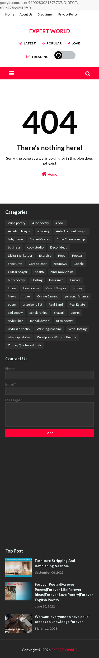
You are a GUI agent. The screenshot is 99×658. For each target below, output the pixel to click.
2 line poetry (16, 223)
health (39, 272)
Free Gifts (15, 264)
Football (77, 255)
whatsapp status (19, 337)
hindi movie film (61, 272)
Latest (27, 43)
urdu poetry (64, 321)
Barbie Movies (40, 239)
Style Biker (15, 321)
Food (61, 255)
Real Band (56, 304)
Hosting (37, 280)
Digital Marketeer (20, 255)
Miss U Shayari (55, 288)
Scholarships (38, 313)
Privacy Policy (68, 14)
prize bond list (32, 304)
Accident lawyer (19, 231)
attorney (43, 231)
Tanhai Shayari (40, 321)
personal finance (76, 296)
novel (27, 296)
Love (74, 43)
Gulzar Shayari (18, 272)
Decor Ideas (58, 247)
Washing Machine (49, 329)
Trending (37, 57)
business (14, 247)
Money (78, 288)
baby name (15, 239)
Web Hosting (77, 329)
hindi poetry (16, 280)
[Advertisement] (49, 493)
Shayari (59, 313)
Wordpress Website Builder (57, 337)
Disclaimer (45, 14)
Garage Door (38, 264)
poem (12, 304)
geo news (60, 264)
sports (75, 313)
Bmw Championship (70, 239)
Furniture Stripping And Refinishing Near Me (55, 563)
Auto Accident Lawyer (71, 231)
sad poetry (15, 313)
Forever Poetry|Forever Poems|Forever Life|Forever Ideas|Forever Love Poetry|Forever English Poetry (64, 592)
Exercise (45, 255)
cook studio (35, 247)
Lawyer (75, 280)
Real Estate (77, 304)
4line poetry (40, 223)
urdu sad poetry (19, 329)
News (12, 296)
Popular (52, 43)
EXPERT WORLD (49, 31)
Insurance (56, 280)
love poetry (31, 288)
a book (59, 223)
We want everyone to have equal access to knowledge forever (62, 619)
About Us (26, 14)
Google (78, 264)
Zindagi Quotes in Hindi (24, 345)
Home (9, 14)
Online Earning (47, 296)
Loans (12, 288)
